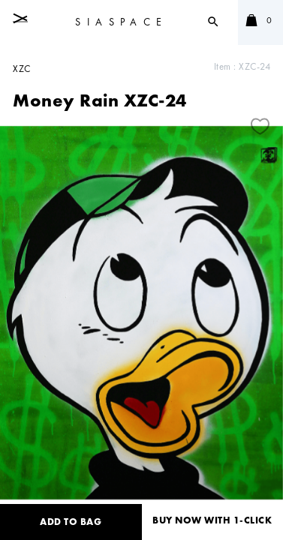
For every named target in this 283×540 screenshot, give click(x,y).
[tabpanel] (141, 313)
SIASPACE (121, 21)
